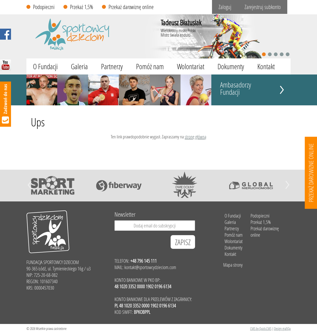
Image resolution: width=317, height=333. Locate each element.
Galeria (79, 66)
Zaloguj (225, 7)
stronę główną (195, 137)
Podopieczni (44, 7)
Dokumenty (230, 66)
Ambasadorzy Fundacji (235, 88)
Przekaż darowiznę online (131, 7)
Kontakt (266, 66)
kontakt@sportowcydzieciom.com (150, 267)
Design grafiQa (282, 328)
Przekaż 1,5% (81, 7)
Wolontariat (190, 66)
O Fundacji (45, 66)
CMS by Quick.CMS (260, 328)
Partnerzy (112, 66)
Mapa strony (233, 265)
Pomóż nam (150, 66)
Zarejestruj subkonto (263, 7)
